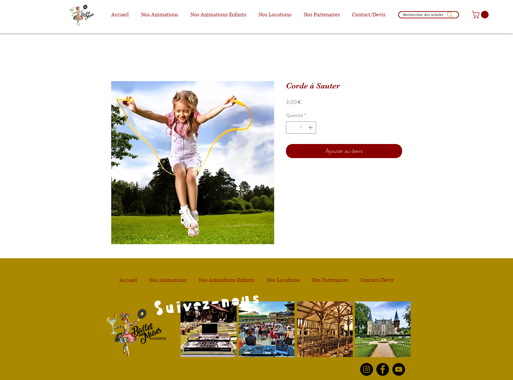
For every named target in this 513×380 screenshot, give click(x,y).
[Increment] (311, 127)
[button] (159, 15)
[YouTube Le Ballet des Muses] (398, 369)
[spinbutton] (301, 127)
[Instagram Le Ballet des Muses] (366, 369)
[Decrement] (291, 127)
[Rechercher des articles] (428, 14)
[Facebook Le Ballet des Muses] (382, 369)
